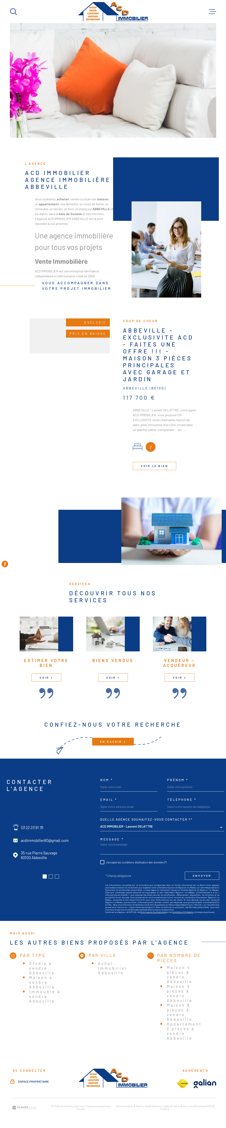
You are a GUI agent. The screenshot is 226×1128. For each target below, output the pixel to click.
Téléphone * (182, 799)
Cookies (164, 1109)
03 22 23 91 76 (32, 827)
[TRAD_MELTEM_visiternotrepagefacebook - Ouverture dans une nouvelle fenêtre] (5, 564)
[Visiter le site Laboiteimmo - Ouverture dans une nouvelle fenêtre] (24, 1108)
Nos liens (188, 1106)
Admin (177, 1106)
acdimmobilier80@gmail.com (45, 840)
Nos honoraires (125, 1106)
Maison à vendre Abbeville (42, 982)
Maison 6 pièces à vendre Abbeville (180, 1012)
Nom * (106, 780)
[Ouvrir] (13, 11)
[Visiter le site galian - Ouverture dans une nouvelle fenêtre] (205, 1083)
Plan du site (142, 1106)
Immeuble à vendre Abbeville (44, 996)
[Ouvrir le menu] (212, 11)
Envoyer (202, 875)
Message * (112, 839)
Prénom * (178, 780)
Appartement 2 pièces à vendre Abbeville (184, 1031)
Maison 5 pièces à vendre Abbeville (180, 993)
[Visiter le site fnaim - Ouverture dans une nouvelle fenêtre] (182, 1083)
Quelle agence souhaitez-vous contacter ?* (146, 819)
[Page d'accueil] (113, 11)
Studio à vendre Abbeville (42, 968)
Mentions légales (161, 1106)
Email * (108, 799)
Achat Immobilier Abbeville (112, 968)
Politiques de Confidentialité (153, 912)
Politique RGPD (204, 1106)
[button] (45, 876)
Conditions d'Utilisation (183, 912)
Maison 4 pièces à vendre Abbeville (180, 974)
